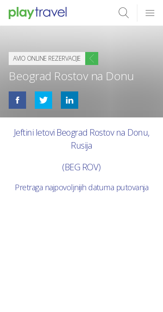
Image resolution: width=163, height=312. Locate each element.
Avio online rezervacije (47, 58)
